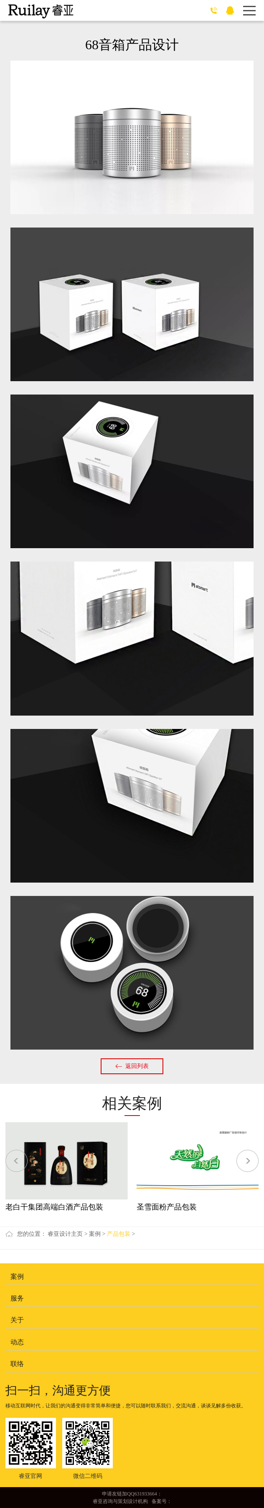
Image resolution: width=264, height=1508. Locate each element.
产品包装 (118, 1234)
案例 (95, 1234)
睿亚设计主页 (65, 1234)
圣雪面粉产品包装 (167, 1207)
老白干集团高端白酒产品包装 (54, 1207)
